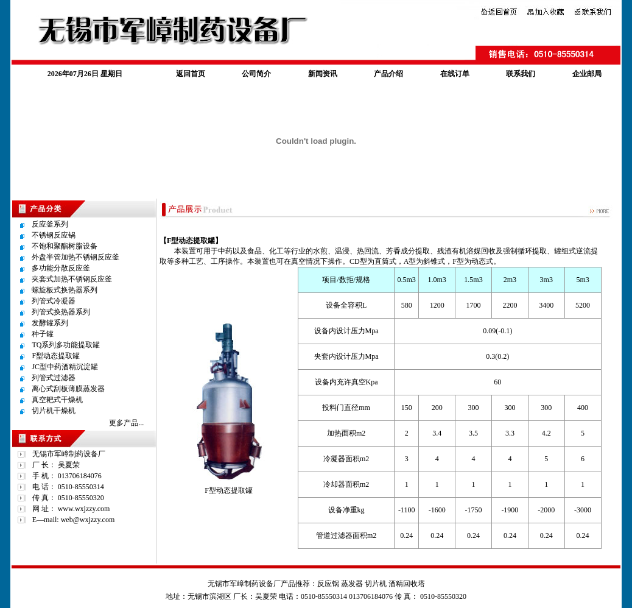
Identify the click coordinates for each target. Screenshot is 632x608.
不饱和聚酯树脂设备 (64, 246)
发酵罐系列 (50, 323)
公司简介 (256, 73)
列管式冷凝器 (53, 301)
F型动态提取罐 (56, 356)
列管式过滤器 (53, 377)
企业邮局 (587, 73)
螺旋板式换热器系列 (64, 290)
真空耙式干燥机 (57, 399)
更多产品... (126, 423)
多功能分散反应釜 (61, 268)
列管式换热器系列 (61, 312)
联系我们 (520, 73)
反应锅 (328, 583)
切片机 (376, 583)
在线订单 (454, 73)
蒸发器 (352, 583)
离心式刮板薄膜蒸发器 (68, 388)
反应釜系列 (50, 224)
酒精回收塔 (406, 583)
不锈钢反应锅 (53, 235)
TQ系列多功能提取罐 (66, 345)
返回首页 (190, 73)
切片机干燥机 (53, 410)
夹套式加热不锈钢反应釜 (72, 279)
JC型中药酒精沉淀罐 (65, 366)
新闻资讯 (322, 73)
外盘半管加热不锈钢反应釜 (75, 257)
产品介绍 (388, 73)
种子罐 (43, 334)
